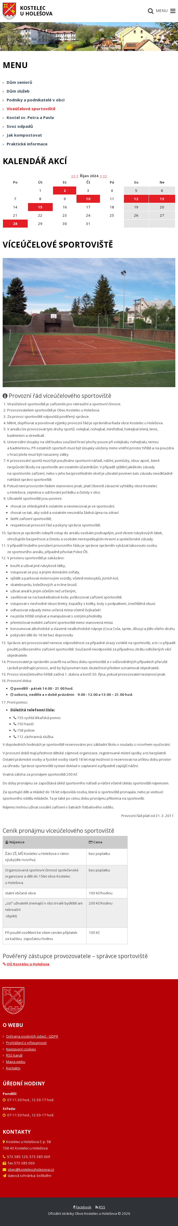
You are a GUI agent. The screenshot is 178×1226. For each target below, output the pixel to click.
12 (136, 198)
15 (40, 207)
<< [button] (73, 175)
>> (105, 175)
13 (162, 198)
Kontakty (13, 1068)
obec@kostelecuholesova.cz (31, 1169)
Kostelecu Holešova (36, 11)
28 (15, 223)
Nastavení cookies (21, 1049)
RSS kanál (14, 1055)
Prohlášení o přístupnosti (26, 1042)
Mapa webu (15, 1061)
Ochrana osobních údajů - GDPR (32, 1036)
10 (88, 198)
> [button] (101, 175)
